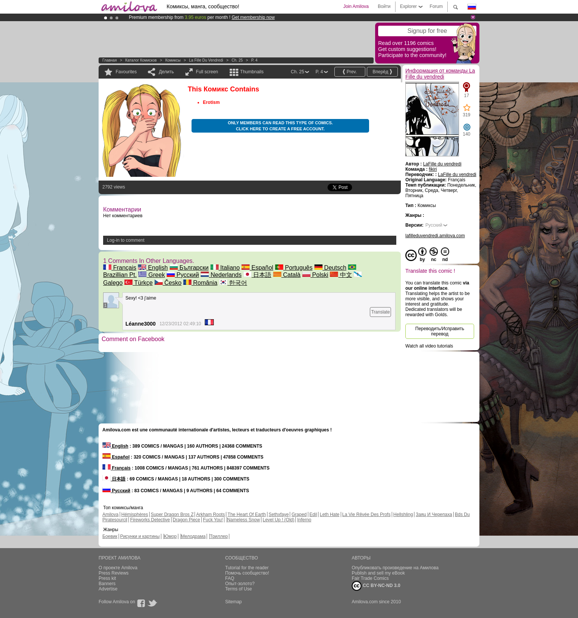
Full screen (207, 71)
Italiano (225, 267)
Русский (183, 275)
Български (189, 267)
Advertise (108, 589)
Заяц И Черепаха (434, 514)
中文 (341, 275)
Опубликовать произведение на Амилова (395, 567)
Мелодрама (193, 536)
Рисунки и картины (140, 536)
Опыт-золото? (240, 583)
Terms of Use (238, 589)
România (200, 283)
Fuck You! (213, 519)
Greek (151, 275)
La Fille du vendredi (206, 60)
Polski (315, 275)
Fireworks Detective (150, 519)
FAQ (229, 578)
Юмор (170, 536)
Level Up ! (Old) (278, 519)
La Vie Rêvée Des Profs (366, 514)
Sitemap (233, 601)
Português (293, 267)
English (153, 267)
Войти (384, 6)
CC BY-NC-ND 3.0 (376, 586)
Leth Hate (329, 514)
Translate (380, 312)
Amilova (110, 514)
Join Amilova (356, 6)
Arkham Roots (210, 514)
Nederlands (221, 275)
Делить (166, 71)
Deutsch (330, 267)
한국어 (233, 283)
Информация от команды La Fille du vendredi (440, 74)
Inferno (304, 519)
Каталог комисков (141, 60)
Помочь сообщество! (247, 573)
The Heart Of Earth (246, 514)
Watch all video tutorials (429, 346)
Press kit (107, 578)
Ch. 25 (237, 60)
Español (257, 267)
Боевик (109, 536)
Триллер (218, 536)
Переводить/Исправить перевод (439, 331)
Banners (107, 583)
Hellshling (403, 514)
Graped (299, 514)
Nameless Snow (243, 519)
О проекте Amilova (118, 567)
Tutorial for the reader (247, 567)
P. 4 (254, 60)
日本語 (257, 275)
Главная (109, 60)
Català (287, 275)
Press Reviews (113, 573)
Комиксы (173, 60)
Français (119, 267)
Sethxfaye (279, 514)
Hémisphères (134, 514)
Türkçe (138, 283)
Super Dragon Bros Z (172, 514)
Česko (168, 283)
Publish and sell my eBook (378, 573)
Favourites (126, 71)
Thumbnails (252, 71)
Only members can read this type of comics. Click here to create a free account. (280, 126)
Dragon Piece (186, 519)
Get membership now (253, 17)
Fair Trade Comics (370, 578)
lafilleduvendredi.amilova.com (435, 235)
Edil (313, 514)
